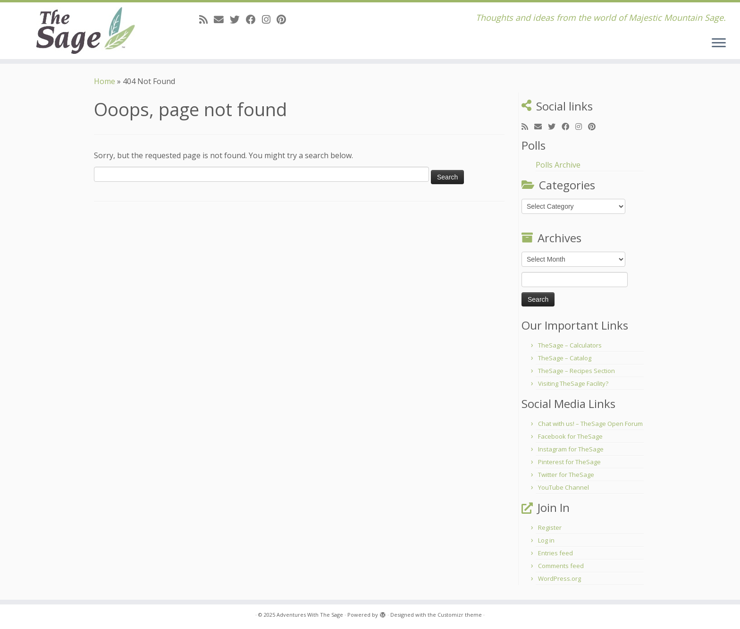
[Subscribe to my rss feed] (206, 19)
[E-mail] (222, 19)
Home (104, 81)
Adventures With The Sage (310, 614)
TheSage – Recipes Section (576, 370)
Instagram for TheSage (571, 449)
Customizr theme (459, 614)
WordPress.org (559, 578)
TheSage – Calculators (570, 345)
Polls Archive (558, 165)
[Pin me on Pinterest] (284, 19)
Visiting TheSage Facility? (573, 383)
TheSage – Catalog (564, 358)
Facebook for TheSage (570, 436)
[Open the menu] (719, 43)
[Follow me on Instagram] (269, 19)
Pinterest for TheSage (569, 462)
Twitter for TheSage (566, 474)
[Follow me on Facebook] (254, 19)
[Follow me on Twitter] (238, 19)
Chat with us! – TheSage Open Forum (590, 423)
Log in (546, 540)
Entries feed (555, 553)
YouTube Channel (563, 487)
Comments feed (561, 565)
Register (550, 527)
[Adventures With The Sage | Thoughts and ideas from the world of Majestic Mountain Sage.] (85, 30)
